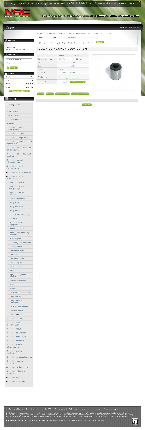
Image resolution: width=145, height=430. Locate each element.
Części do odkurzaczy (16, 333)
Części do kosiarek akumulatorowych (15, 161)
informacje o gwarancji (69, 78)
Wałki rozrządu (16, 297)
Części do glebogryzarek (17, 138)
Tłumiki (13, 289)
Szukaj (100, 42)
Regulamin (60, 409)
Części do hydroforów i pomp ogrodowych (19, 143)
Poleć (40, 94)
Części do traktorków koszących (16, 372)
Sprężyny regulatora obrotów (18, 276)
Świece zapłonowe (18, 281)
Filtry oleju (14, 202)
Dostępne (44, 43)
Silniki (12, 271)
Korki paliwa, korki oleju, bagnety (20, 234)
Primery (13, 255)
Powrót (86, 105)
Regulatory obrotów (18, 263)
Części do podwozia (17, 182)
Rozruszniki (15, 267)
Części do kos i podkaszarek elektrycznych (19, 149)
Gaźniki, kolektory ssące (20, 214)
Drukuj (50, 94)
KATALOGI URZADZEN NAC (130, 27)
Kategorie (13, 104)
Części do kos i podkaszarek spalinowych (19, 155)
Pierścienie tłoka (17, 251)
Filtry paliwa (15, 210)
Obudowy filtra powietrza (20, 243)
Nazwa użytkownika (14, 60)
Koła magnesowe (17, 229)
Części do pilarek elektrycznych (14, 346)
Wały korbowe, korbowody (16, 302)
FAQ (50, 409)
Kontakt (97, 409)
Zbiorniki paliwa (16, 311)
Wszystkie (41, 33)
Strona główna (16, 409)
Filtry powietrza (16, 206)
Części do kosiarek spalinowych (15, 177)
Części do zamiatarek (16, 381)
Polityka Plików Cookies (82, 3)
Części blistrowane (15, 119)
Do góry (30, 409)
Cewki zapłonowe (17, 198)
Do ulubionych (62, 94)
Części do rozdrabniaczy (17, 367)
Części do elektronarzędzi (18, 134)
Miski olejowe (15, 239)
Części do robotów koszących (15, 362)
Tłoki (12, 285)
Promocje (55, 43)
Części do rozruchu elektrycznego (17, 187)
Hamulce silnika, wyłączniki (17, 223)
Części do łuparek (14, 319)
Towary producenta (80, 94)
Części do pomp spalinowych (19, 357)
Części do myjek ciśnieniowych (14, 324)
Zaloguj (13, 68)
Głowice (13, 218)
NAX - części (12, 111)
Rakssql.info (31, 420)
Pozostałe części (17, 315)
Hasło (9, 63)
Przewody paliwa (17, 259)
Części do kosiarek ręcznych (19, 172)
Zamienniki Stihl (14, 115)
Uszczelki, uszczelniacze (20, 293)
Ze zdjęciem (89, 43)
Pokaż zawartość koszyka (19, 91)
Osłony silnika (16, 247)
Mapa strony (110, 409)
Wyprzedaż (66, 43)
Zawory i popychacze (19, 307)
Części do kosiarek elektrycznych (15, 167)
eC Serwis (107, 33)
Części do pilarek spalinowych (14, 352)
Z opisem (77, 43)
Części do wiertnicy (15, 377)
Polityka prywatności (79, 409)
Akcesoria (11, 123)
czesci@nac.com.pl (19, 49)
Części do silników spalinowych (16, 193)
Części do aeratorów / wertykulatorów (16, 128)
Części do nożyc (14, 329)
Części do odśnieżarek (16, 337)
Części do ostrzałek (15, 341)
